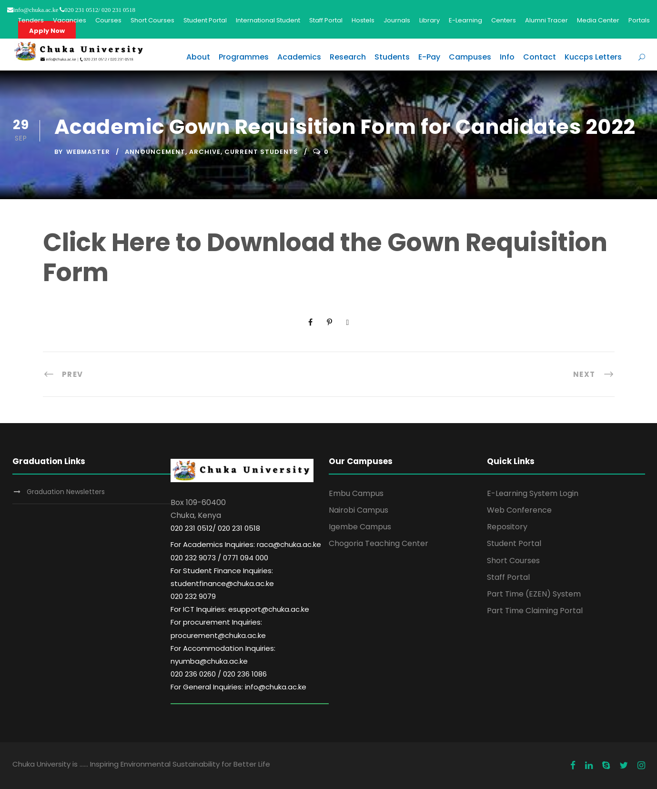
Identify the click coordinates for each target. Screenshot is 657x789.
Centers (503, 20)
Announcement (155, 151)
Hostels (363, 20)
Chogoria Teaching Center (378, 543)
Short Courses (152, 20)
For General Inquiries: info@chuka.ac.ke (238, 687)
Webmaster (88, 151)
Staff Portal (326, 20)
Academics (299, 56)
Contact (539, 56)
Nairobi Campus (358, 510)
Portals (639, 20)
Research (348, 56)
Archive (205, 151)
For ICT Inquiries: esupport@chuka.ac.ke (240, 609)
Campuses (470, 56)
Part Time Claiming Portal (535, 610)
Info (507, 56)
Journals (397, 20)
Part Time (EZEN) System (534, 593)
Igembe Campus (360, 526)
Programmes (244, 56)
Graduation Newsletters (66, 491)
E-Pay (429, 56)
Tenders (31, 20)
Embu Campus (356, 493)
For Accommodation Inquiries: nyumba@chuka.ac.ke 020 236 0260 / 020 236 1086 (223, 661)
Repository (507, 526)
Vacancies (69, 20)
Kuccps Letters (593, 56)
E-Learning (465, 20)
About (198, 56)
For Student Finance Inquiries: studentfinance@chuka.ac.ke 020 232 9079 (222, 583)
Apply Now (47, 30)
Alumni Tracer (546, 20)
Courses (108, 20)
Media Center (598, 20)
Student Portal (205, 20)
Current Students (261, 151)
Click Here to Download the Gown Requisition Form (325, 257)
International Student (268, 20)
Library (429, 20)
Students (392, 56)
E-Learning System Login (532, 493)
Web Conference (519, 510)
